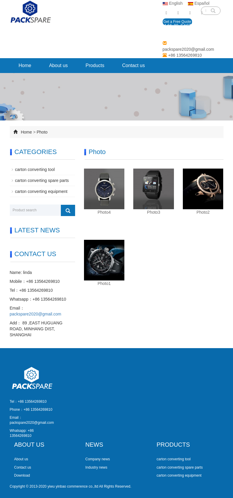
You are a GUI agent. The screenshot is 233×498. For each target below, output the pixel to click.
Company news (97, 459)
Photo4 (104, 212)
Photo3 (153, 212)
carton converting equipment (41, 191)
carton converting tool (35, 169)
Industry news (96, 467)
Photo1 (104, 283)
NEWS (94, 444)
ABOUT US (29, 444)
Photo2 (203, 212)
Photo (42, 132)
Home (25, 65)
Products (94, 65)
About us (58, 65)
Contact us (133, 65)
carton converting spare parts (42, 180)
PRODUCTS (173, 444)
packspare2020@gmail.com (188, 49)
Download (22, 475)
